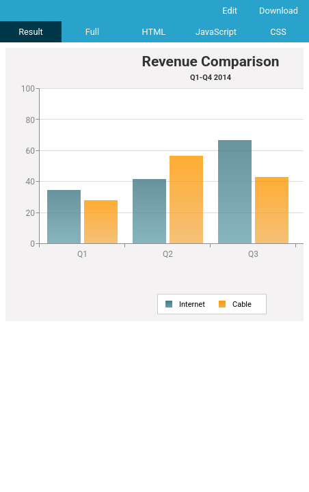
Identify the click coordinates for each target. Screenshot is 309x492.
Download (278, 10)
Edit (229, 10)
